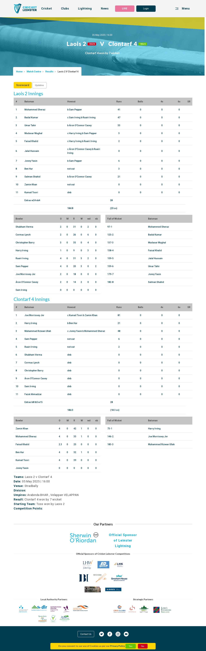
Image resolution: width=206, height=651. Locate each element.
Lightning (85, 8)
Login (146, 8)
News (105, 8)
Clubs (65, 8)
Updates (39, 85)
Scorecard (22, 85)
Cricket (46, 8)
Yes (130, 646)
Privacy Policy (117, 646)
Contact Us (85, 634)
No (142, 646)
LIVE (124, 8)
